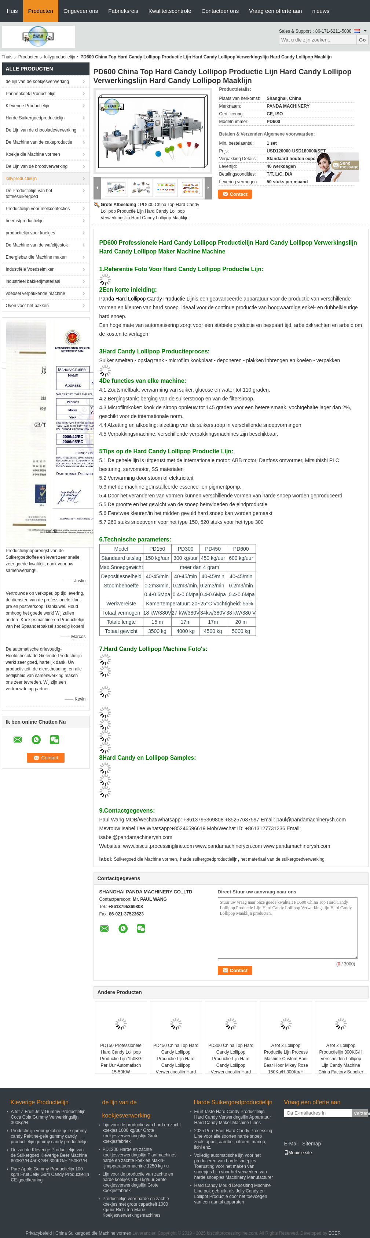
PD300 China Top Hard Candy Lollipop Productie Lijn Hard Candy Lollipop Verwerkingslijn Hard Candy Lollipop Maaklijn (231, 1062)
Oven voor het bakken (27, 305)
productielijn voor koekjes (30, 232)
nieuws (321, 11)
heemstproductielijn (25, 220)
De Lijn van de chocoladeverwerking (41, 130)
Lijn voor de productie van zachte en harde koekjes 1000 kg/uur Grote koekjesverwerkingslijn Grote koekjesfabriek (138, 1182)
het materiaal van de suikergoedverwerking (283, 859)
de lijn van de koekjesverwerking (37, 81)
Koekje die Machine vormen (33, 154)
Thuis (7, 57)
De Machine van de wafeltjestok (37, 245)
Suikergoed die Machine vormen (145, 859)
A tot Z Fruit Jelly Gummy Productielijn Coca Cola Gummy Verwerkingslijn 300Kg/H (48, 1117)
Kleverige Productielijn (28, 105)
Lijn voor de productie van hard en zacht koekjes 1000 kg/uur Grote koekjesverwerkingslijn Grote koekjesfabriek (142, 1133)
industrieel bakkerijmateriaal (33, 281)
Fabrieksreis (123, 11)
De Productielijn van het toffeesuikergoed (29, 193)
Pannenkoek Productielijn (30, 93)
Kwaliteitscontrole (170, 11)
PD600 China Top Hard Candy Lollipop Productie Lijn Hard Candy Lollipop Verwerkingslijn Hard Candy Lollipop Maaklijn (150, 211)
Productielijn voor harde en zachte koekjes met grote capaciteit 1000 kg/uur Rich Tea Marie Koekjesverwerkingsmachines (136, 1207)
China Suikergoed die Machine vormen (93, 1233)
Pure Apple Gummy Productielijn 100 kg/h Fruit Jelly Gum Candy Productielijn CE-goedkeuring (50, 1174)
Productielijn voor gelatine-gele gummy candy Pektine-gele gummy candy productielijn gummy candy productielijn (49, 1136)
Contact (239, 194)
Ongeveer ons (80, 11)
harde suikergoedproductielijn (209, 859)
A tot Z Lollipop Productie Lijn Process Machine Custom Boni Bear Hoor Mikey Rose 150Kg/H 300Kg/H (286, 1059)
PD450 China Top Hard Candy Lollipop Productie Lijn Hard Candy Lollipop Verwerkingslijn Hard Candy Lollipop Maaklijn (176, 1062)
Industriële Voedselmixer (30, 269)
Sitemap (311, 1144)
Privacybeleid (39, 1233)
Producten (40, 11)
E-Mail (291, 1144)
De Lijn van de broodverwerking (37, 166)
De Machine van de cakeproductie (39, 142)
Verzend (361, 1113)
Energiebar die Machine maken (36, 257)
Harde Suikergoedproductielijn (35, 117)
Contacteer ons (220, 11)
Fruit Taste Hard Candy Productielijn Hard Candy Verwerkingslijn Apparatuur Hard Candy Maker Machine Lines (232, 1117)
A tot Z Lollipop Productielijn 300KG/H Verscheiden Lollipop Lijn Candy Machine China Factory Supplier (340, 1059)
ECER (335, 1233)
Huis (12, 11)
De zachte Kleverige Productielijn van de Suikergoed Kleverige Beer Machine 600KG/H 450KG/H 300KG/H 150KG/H (49, 1155)
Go (362, 40)
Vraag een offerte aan (275, 11)
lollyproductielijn (60, 57)
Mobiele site (298, 1152)
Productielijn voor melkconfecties (38, 208)
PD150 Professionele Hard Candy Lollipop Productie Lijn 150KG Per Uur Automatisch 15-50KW (121, 1059)
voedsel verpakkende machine (35, 293)
